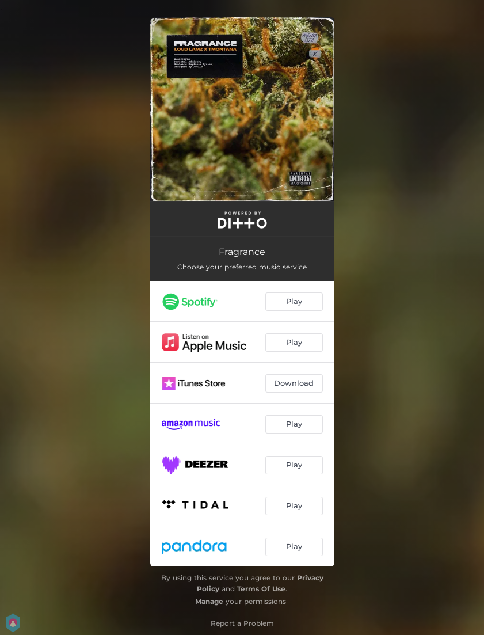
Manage (209, 601)
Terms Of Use (261, 588)
